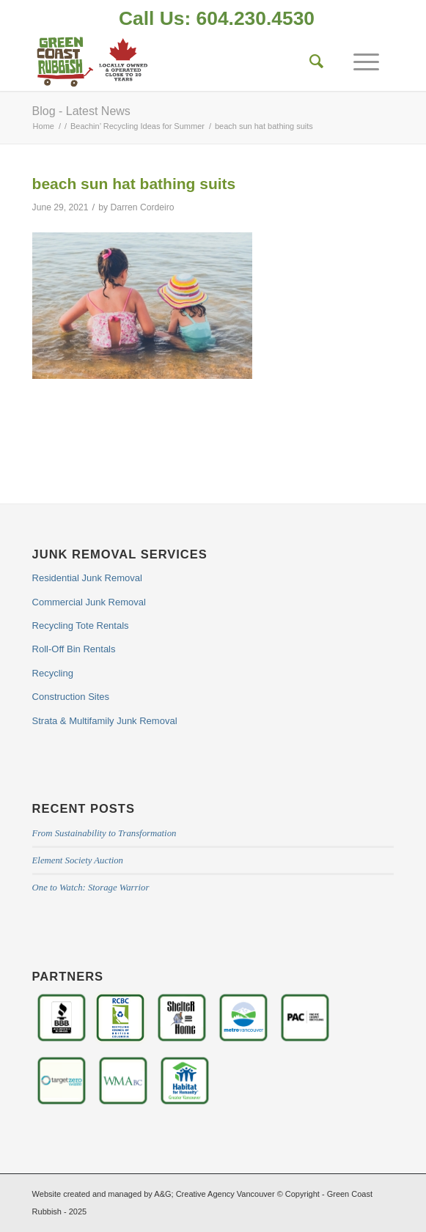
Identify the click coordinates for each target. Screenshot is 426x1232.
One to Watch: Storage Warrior (91, 887)
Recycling (52, 673)
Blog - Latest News (81, 111)
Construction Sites (71, 696)
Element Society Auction (77, 860)
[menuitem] (216, 20)
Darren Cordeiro (143, 207)
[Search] (309, 61)
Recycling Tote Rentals (80, 625)
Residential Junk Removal (87, 577)
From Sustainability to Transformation (104, 833)
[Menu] (359, 61)
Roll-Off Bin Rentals (74, 648)
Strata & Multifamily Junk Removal (104, 720)
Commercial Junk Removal (89, 602)
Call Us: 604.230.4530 (217, 18)
